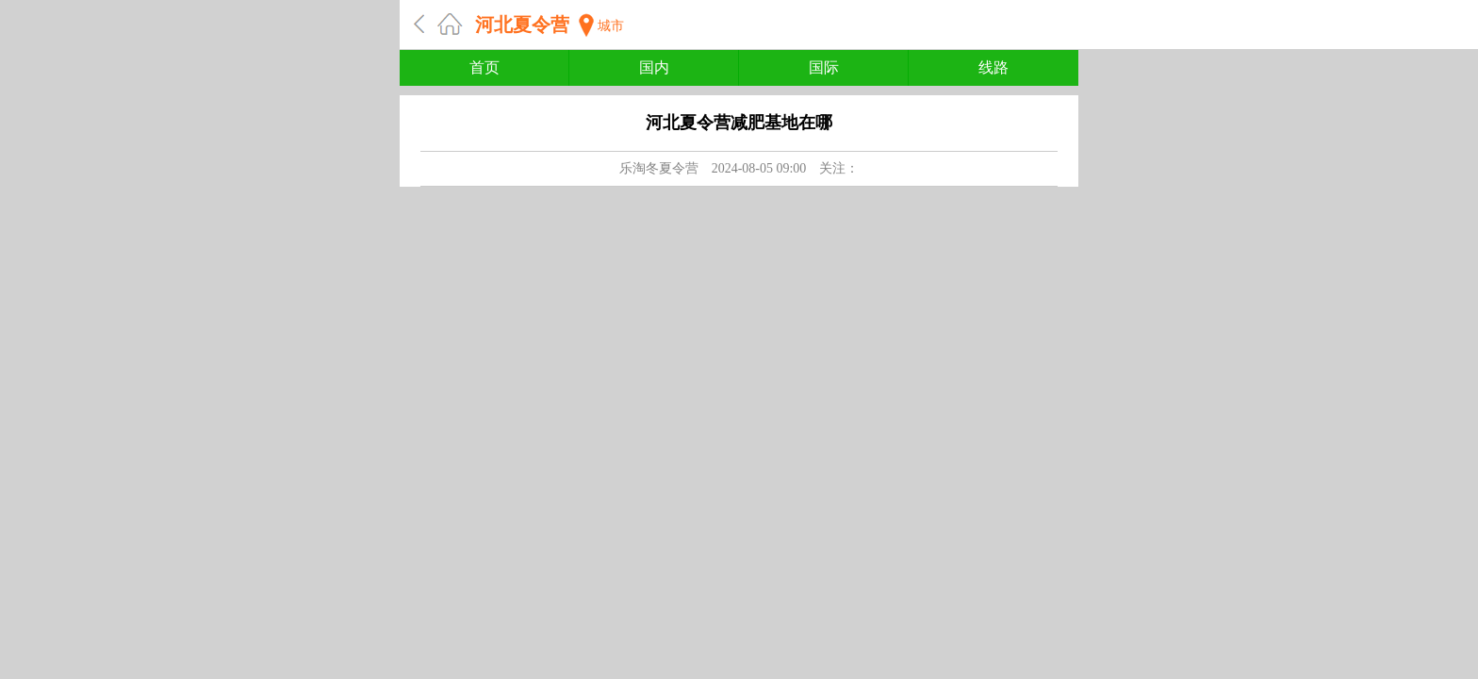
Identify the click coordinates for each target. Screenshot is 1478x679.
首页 (484, 67)
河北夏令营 (522, 24)
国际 (824, 67)
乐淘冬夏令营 (658, 168)
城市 (611, 26)
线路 (993, 67)
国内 (654, 67)
